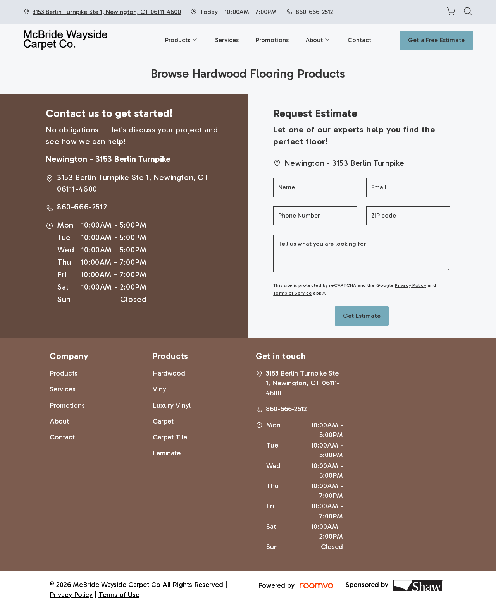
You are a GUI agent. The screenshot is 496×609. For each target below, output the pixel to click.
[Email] (408, 187)
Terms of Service (292, 293)
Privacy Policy (410, 285)
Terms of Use (119, 594)
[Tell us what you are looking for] (361, 253)
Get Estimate (362, 315)
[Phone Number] (315, 215)
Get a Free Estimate (436, 40)
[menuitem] (181, 40)
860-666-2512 (314, 11)
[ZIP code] (408, 215)
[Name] (315, 187)
